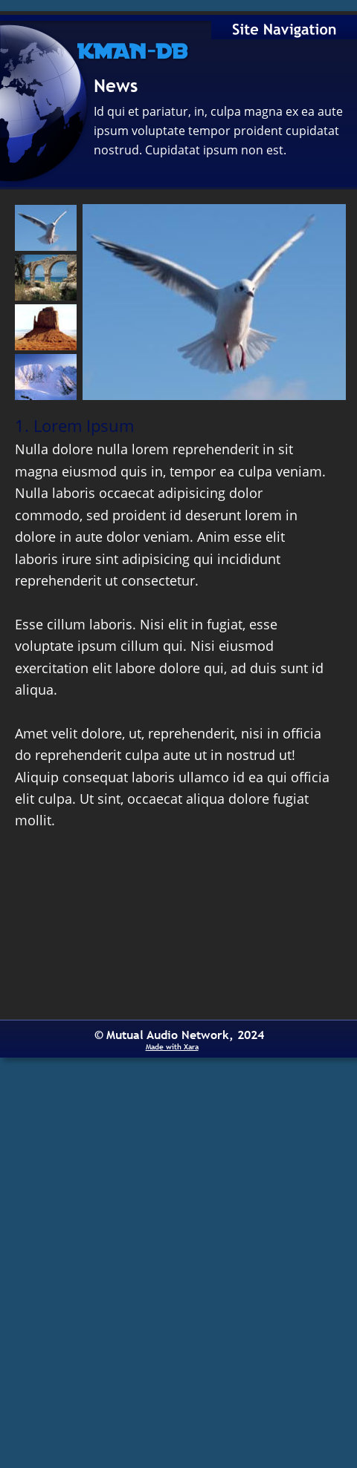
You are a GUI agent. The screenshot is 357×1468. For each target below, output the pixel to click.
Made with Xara (172, 1046)
